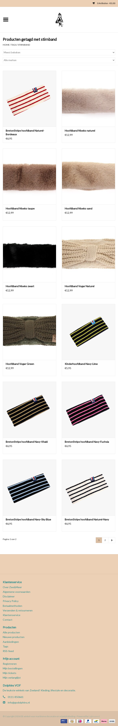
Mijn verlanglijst (12, 677)
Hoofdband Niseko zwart (20, 286)
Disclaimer (9, 596)
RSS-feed (8, 651)
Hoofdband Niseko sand (78, 208)
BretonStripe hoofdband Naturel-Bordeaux (25, 132)
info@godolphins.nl (19, 702)
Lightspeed (94, 716)
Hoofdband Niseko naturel (80, 130)
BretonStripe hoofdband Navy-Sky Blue (28, 519)
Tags (13, 44)
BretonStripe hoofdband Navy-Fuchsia (87, 441)
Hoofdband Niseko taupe (20, 208)
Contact (7, 619)
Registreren (10, 663)
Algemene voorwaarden (16, 591)
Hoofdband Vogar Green (20, 363)
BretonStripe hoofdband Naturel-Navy (87, 519)
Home (6, 44)
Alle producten (11, 632)
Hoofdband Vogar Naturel (79, 286)
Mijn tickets (9, 673)
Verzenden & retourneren (18, 610)
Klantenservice (11, 615)
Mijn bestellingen (13, 668)
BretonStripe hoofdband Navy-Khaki (27, 441)
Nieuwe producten (13, 637)
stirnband (24, 44)
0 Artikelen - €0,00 (104, 3)
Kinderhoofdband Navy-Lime (81, 363)
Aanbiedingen (11, 641)
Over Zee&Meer (12, 587)
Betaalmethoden (12, 605)
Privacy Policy (10, 601)
